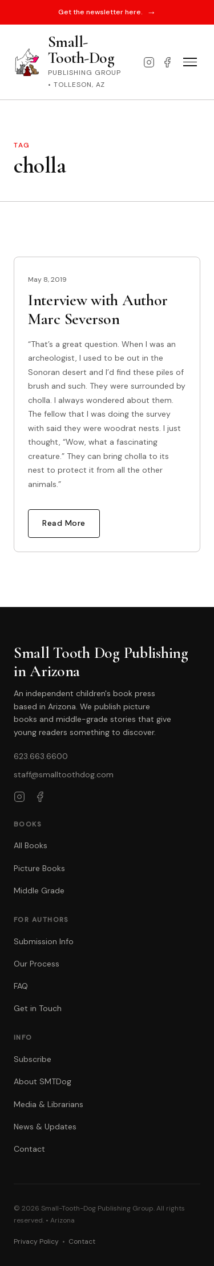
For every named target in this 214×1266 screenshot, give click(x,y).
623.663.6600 (41, 756)
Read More (64, 523)
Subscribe (32, 1059)
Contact (29, 1149)
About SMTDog (42, 1081)
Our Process (36, 964)
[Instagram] (149, 62)
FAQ (21, 986)
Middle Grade (39, 890)
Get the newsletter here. (107, 12)
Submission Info (44, 941)
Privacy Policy (36, 1241)
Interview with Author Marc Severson (98, 309)
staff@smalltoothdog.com (64, 774)
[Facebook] (167, 62)
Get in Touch (38, 1008)
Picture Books (39, 868)
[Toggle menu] (190, 62)
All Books (30, 845)
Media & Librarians (48, 1104)
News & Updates (45, 1126)
